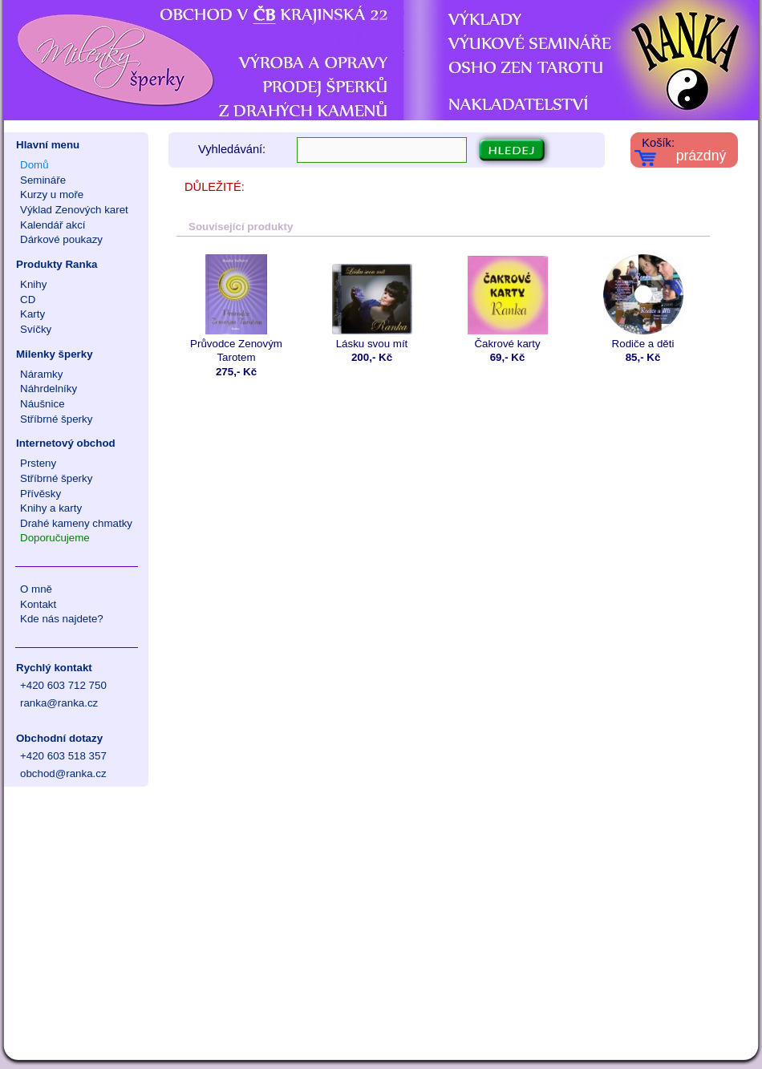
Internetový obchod (66, 443)
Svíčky (35, 329)
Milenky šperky (54, 354)
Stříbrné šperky (56, 419)
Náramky (41, 374)
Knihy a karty (51, 508)
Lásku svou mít (372, 302)
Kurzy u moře (51, 194)
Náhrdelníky (48, 389)
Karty (32, 314)
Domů (34, 165)
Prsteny (38, 463)
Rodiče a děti (643, 302)
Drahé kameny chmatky (76, 523)
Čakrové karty (507, 302)
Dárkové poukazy (61, 239)
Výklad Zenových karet (74, 210)
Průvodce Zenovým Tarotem (236, 308)
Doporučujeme (55, 538)
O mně (36, 589)
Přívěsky (40, 494)
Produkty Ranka (56, 264)
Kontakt (38, 604)
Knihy (33, 284)
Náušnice (42, 404)
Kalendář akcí (53, 225)
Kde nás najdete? (61, 619)
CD (27, 300)
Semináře (43, 180)
